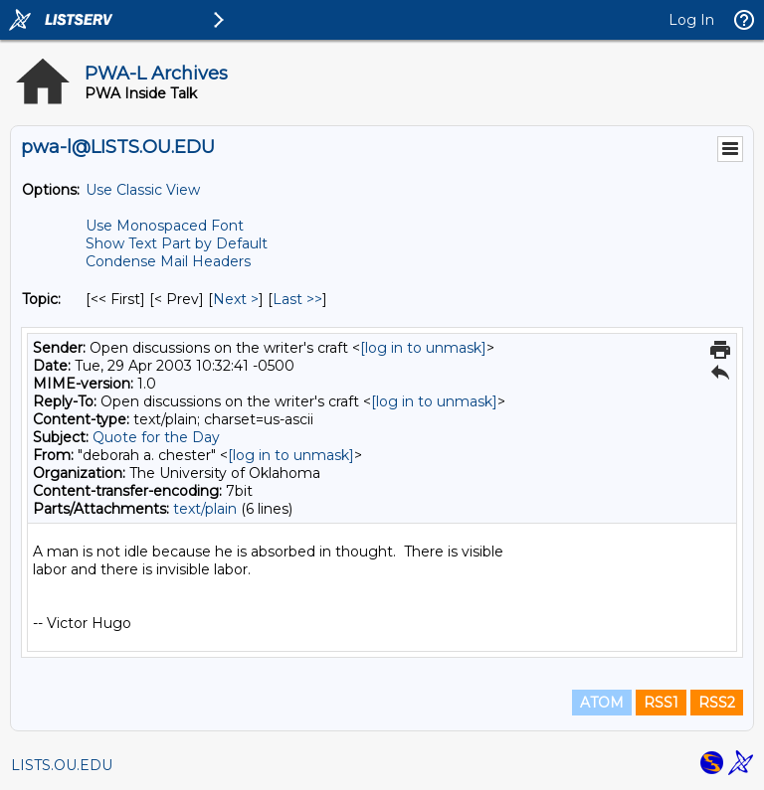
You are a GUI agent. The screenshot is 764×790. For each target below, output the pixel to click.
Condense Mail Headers (168, 261)
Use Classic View (143, 190)
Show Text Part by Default (177, 243)
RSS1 (661, 702)
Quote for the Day (156, 437)
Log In (691, 20)
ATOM (602, 702)
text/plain (205, 509)
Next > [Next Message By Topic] (236, 299)
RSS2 (716, 702)
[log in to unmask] (423, 348)
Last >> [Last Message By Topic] (297, 299)
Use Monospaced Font (165, 226)
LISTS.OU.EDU (61, 765)
